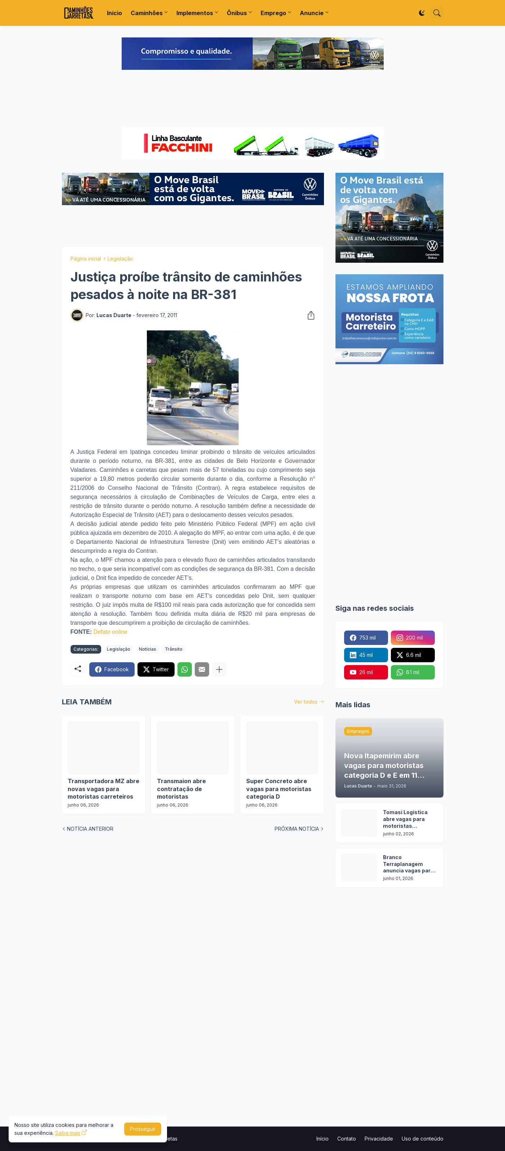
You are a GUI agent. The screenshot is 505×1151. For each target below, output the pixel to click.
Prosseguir (142, 1129)
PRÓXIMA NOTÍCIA (297, 829)
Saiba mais (67, 1133)
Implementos (194, 13)
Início (114, 13)
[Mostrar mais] (219, 669)
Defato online (110, 632)
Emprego (273, 13)
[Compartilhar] (308, 315)
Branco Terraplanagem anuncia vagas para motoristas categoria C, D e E (408, 864)
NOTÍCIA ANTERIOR (90, 829)
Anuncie (312, 13)
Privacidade (379, 1139)
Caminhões (147, 13)
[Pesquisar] (436, 12)
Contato (346, 1139)
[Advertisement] (253, 99)
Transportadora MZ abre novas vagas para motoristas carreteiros (103, 788)
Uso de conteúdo (422, 1139)
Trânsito (173, 649)
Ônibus (237, 13)
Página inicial (86, 259)
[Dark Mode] (422, 12)
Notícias (147, 649)
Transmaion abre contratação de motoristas (181, 788)
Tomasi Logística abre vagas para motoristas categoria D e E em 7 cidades (409, 819)
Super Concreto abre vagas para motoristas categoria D (278, 788)
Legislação (120, 259)
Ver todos (305, 702)
